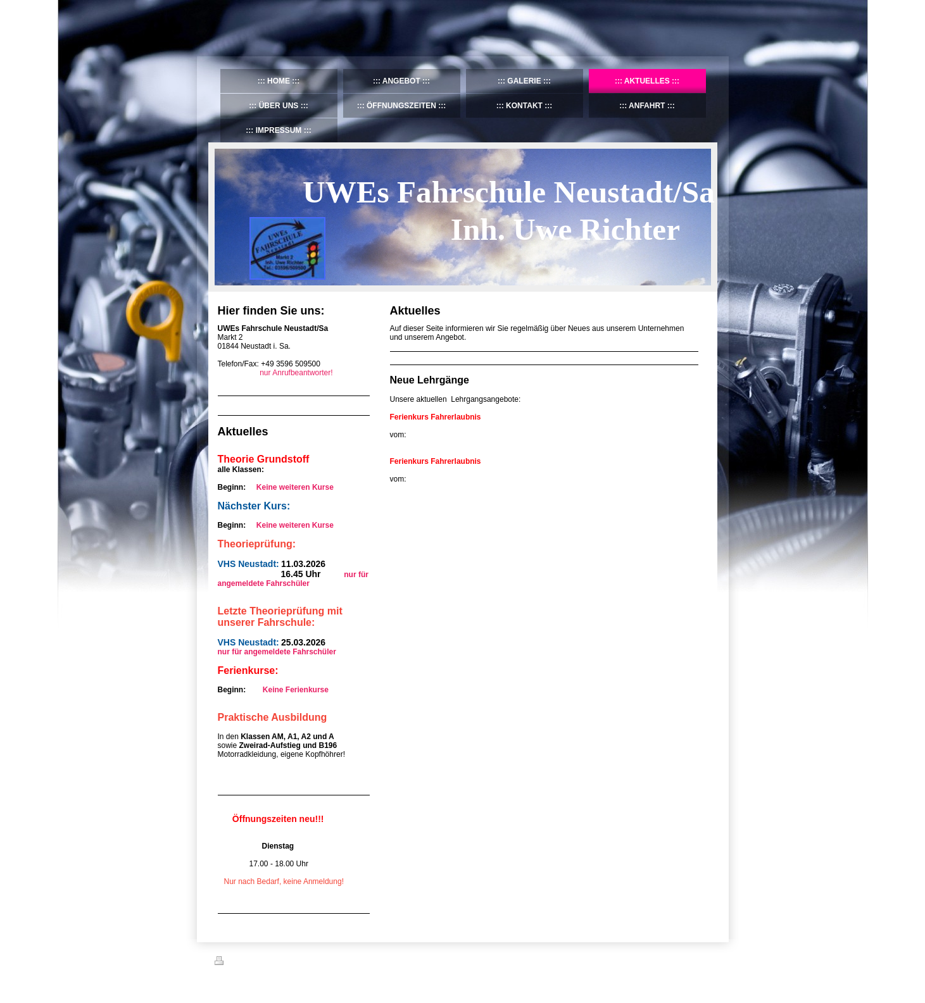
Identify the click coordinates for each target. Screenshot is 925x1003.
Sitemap (286, 962)
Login (702, 960)
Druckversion (242, 962)
